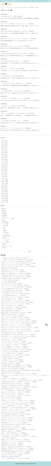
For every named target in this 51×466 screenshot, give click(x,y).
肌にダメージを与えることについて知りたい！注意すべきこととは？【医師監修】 (18, 266)
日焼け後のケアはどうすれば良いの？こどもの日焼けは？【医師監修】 (16, 319)
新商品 (2, 208)
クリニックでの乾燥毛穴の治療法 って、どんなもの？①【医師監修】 (15, 458)
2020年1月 (3, 198)
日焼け (3, 217)
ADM (4, 230)
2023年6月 (3, 140)
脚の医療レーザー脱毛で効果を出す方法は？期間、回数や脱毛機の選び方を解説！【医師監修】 (21, 370)
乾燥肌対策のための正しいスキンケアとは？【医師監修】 (13, 412)
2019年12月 (3, 200)
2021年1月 (3, 178)
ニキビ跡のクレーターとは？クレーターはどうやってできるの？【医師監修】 (17, 417)
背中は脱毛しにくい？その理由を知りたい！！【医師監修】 (13, 378)
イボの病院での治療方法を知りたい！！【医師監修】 (12, 356)
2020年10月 (3, 183)
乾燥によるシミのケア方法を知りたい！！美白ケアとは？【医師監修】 (16, 395)
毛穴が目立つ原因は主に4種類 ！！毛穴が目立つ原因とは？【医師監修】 (18, 53)
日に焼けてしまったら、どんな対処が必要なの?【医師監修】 (14, 337)
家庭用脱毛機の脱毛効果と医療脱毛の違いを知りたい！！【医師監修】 (16, 451)
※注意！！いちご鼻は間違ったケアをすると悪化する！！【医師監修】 (17, 113)
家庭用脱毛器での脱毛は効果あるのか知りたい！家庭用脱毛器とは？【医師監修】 (18, 429)
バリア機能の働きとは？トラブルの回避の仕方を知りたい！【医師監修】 (16, 276)
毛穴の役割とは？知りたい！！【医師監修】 (10, 426)
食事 (3, 220)
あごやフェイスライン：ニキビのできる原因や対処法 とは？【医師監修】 (16, 286)
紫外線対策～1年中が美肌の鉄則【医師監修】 (10, 456)
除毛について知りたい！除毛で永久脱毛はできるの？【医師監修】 (15, 434)
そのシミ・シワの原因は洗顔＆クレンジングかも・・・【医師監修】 (15, 405)
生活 (2, 211)
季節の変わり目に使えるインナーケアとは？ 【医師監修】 (13, 271)
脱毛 (3, 247)
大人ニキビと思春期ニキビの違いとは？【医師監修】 (12, 353)
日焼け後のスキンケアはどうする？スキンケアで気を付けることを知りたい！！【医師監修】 (20, 331)
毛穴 (3, 244)
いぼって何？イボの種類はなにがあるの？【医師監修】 (12, 361)
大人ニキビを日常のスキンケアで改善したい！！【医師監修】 (14, 344)
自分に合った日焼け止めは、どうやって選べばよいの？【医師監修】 (15, 300)
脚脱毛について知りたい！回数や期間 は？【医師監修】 (13, 368)
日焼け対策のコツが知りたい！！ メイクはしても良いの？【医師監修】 (16, 329)
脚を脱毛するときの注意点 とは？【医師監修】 (11, 363)
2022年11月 (3, 144)
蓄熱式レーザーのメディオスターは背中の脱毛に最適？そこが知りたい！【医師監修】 (19, 373)
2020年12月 (3, 179)
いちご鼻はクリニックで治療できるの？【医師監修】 (13, 105)
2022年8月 (3, 147)
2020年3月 (3, 195)
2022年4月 (3, 154)
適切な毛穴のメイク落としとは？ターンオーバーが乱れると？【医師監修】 (18, 38)
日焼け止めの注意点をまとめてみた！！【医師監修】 (12, 298)
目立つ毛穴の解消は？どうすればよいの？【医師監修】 (12, 415)
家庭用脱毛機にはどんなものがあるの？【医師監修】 (12, 444)
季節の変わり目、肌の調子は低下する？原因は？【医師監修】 (14, 278)
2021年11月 (3, 161)
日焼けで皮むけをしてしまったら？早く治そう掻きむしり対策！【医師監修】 (17, 302)
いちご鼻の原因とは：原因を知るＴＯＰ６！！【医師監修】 (15, 120)
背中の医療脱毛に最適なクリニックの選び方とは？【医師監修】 (14, 388)
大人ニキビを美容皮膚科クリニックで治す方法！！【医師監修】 (14, 346)
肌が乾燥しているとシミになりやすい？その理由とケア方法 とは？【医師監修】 (18, 400)
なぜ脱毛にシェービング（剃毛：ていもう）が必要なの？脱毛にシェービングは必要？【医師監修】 (22, 380)
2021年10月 (3, 162)
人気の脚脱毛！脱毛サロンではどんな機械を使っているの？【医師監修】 (16, 365)
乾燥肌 (3, 213)
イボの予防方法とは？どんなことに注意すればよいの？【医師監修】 (15, 354)
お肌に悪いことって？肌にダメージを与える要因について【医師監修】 (16, 264)
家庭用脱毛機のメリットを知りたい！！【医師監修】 (12, 443)
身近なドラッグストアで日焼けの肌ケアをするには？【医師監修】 (15, 317)
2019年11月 (3, 201)
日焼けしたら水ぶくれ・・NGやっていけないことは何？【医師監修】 (15, 303)
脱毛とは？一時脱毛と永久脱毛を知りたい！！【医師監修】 (13, 432)
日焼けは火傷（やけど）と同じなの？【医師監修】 (11, 339)
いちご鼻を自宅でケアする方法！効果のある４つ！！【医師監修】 (16, 83)
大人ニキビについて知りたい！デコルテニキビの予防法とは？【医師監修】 (17, 343)
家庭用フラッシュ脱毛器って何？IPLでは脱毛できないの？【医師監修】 (16, 446)
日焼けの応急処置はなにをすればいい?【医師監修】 (12, 332)
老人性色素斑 (5, 235)
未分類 (2, 210)
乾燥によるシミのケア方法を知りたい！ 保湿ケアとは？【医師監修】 (15, 392)
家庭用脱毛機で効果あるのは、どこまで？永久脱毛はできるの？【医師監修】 (17, 449)
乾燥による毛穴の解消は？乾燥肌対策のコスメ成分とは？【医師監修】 (17, 31)
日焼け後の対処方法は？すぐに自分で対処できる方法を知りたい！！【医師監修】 (18, 334)
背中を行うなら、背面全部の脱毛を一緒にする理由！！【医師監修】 (15, 385)
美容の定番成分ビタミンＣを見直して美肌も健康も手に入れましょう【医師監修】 (18, 407)
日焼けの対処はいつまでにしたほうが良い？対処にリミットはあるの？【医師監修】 (18, 336)
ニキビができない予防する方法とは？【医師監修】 (11, 283)
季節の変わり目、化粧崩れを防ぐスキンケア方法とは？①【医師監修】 (16, 274)
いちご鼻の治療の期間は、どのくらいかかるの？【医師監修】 (15, 90)
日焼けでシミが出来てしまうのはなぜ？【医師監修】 (12, 315)
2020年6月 (3, 190)
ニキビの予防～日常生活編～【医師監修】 (10, 280)
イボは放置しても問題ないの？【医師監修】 (10, 358)
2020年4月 (3, 193)
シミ (3, 228)
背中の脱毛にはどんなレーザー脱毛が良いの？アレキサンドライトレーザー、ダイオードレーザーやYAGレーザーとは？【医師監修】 (25, 376)
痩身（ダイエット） (6, 245)
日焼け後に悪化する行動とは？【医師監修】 (10, 310)
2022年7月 (3, 149)
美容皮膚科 (3, 222)
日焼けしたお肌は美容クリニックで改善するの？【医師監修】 (14, 307)
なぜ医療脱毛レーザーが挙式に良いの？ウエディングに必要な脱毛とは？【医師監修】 (19, 386)
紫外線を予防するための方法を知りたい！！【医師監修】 (13, 314)
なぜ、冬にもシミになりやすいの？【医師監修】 (11, 398)
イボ (3, 227)
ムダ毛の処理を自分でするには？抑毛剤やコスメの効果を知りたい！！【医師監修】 (18, 436)
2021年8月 (3, 166)
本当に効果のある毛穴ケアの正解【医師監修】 (12, 16)
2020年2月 (3, 196)
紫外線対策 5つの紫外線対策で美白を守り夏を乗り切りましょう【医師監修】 (17, 448)
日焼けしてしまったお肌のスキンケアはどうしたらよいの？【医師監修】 (16, 326)
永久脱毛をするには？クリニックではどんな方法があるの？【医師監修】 (16, 441)
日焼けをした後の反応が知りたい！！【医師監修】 (11, 309)
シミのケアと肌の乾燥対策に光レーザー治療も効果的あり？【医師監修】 (16, 390)
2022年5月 (3, 152)
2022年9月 (3, 145)
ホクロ (4, 234)
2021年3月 (3, 174)
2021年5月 (3, 171)
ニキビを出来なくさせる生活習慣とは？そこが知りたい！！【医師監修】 (16, 349)
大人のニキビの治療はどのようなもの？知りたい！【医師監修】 (14, 348)
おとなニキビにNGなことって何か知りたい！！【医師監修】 (14, 341)
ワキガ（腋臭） (5, 242)
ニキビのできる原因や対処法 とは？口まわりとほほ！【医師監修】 (15, 288)
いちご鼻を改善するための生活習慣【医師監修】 (12, 76)
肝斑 (3, 237)
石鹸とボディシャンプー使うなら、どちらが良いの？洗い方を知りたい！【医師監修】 (19, 320)
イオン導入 (4, 223)
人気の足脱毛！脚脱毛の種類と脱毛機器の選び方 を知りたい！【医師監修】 (17, 366)
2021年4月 (3, 173)
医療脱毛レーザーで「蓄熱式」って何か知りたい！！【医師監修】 (15, 439)
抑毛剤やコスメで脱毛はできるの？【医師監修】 (11, 431)
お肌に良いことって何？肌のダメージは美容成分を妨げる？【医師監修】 (16, 261)
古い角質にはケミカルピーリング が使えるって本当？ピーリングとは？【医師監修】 (19, 409)
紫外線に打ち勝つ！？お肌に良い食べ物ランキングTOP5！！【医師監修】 (16, 312)
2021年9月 (3, 164)
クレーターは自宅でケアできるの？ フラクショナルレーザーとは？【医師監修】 (18, 402)
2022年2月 (3, 156)
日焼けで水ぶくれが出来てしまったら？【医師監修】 (12, 305)
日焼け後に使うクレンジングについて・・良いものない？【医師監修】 (16, 324)
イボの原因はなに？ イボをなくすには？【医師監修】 (12, 360)
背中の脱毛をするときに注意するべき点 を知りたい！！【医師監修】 (15, 383)
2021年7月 (3, 167)
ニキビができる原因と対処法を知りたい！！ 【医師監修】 (13, 295)
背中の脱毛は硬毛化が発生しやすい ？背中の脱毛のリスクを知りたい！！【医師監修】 (19, 381)
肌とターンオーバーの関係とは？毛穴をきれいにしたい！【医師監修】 (17, 23)
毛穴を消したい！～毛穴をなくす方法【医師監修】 (13, 68)
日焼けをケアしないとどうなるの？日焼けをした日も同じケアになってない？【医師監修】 (20, 327)
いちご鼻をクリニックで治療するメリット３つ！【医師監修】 (15, 98)
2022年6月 (3, 150)
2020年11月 (3, 181)
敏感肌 (3, 215)
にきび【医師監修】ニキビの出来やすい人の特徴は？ (12, 292)
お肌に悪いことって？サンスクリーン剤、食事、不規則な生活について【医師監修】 (18, 263)
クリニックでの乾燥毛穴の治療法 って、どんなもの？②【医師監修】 (15, 453)
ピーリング (4, 240)
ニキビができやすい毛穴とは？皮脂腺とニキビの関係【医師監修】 (15, 351)
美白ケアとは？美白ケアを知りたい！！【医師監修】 (12, 393)
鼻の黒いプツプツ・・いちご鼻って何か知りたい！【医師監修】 (16, 128)
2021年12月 (3, 159)
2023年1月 (3, 142)
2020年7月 (3, 188)
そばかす (4, 232)
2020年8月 (3, 186)
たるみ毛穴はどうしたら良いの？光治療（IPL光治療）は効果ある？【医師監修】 (18, 403)
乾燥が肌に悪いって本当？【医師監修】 (9, 268)
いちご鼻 (4, 225)
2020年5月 (3, 191)
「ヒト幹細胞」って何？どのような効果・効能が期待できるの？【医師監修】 (17, 259)
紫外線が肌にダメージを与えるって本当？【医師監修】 (12, 269)
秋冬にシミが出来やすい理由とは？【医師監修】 (11, 397)
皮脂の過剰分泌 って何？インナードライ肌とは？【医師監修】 (15, 46)
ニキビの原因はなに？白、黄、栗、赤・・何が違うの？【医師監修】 (15, 293)
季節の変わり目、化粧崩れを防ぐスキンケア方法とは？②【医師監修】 (16, 273)
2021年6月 (3, 169)
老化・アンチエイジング (7, 218)
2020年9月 (3, 184)
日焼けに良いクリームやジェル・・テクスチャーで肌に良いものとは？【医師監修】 (18, 322)
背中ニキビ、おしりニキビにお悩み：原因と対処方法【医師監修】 (15, 285)
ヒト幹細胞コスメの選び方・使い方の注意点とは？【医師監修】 (14, 257)
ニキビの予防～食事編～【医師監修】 (9, 281)
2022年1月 (3, 157)
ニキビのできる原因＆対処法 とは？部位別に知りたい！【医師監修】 (15, 290)
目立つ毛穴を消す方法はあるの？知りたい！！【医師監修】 (15, 61)
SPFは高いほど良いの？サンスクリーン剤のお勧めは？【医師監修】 (15, 297)
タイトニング (4, 239)
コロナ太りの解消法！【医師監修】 (8, 437)
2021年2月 (3, 176)
